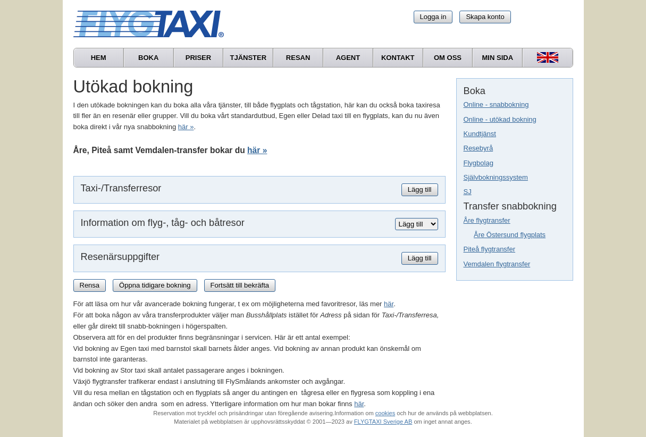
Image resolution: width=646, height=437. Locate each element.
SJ (468, 192)
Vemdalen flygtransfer (497, 264)
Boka (148, 58)
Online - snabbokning (496, 104)
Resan (298, 58)
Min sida (498, 58)
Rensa (90, 285)
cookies (385, 413)
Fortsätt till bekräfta (240, 285)
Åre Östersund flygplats (510, 235)
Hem (98, 58)
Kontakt (398, 58)
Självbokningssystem (496, 177)
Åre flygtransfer (487, 220)
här (388, 304)
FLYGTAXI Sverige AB (383, 421)
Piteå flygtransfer (490, 249)
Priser (198, 58)
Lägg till (420, 190)
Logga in (433, 17)
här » (186, 127)
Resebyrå (478, 148)
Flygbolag (478, 163)
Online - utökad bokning (500, 119)
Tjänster (248, 58)
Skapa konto (485, 17)
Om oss (448, 58)
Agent (348, 58)
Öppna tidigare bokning (154, 285)
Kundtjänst (480, 134)
